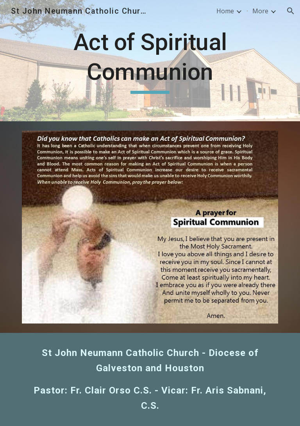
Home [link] (225, 11)
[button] (290, 11)
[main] (150, 60)
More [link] (260, 11)
